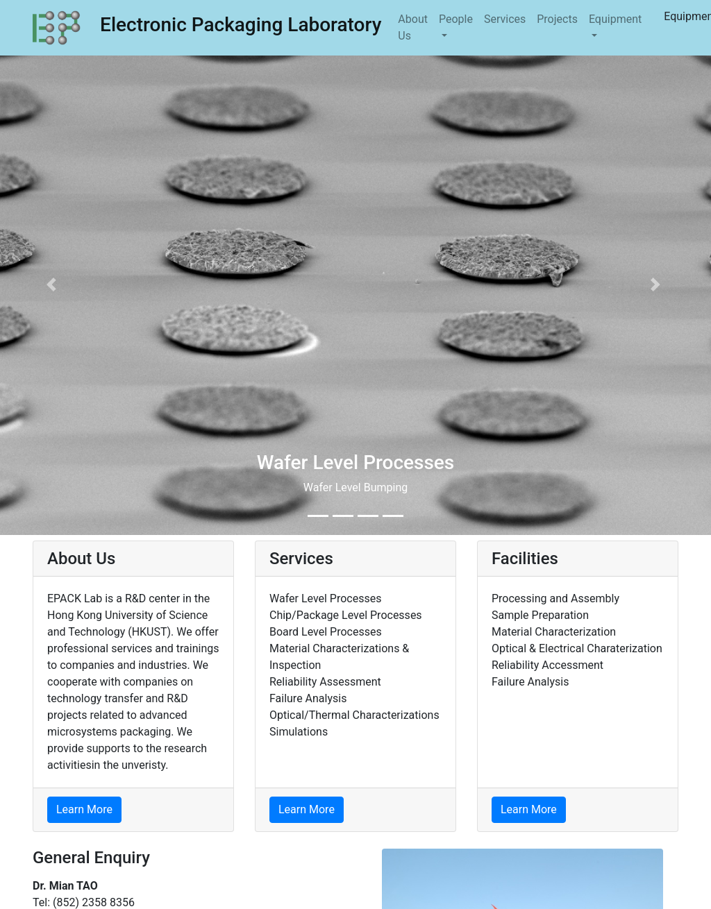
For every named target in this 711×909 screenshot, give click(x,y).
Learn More (84, 809)
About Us (413, 27)
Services (505, 19)
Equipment (615, 19)
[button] (53, 285)
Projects (557, 19)
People (456, 19)
